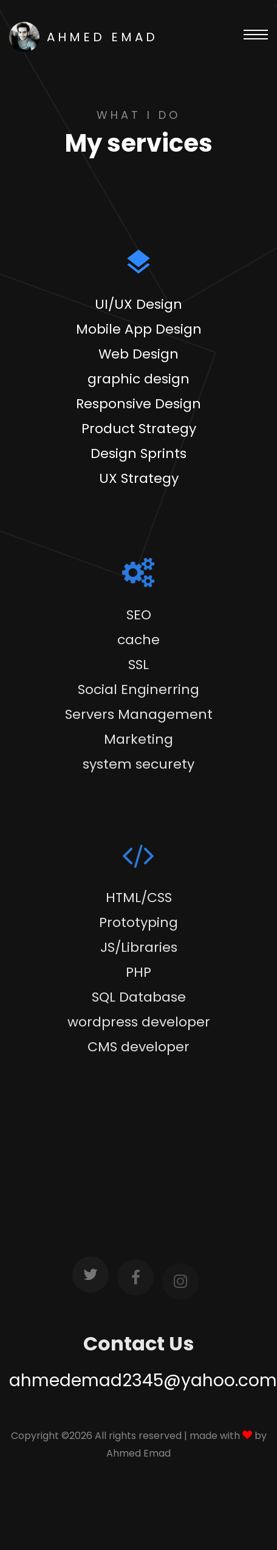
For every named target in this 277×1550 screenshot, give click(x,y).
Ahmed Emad (138, 1453)
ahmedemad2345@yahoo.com (143, 1380)
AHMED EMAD (83, 37)
